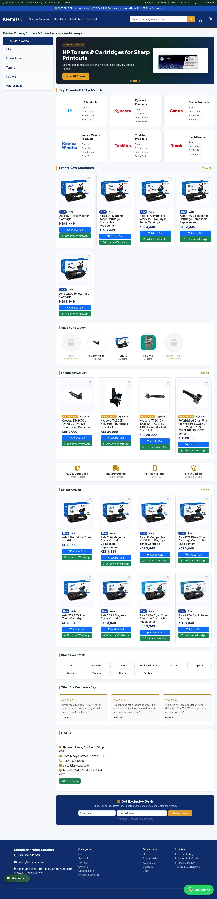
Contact (162, 2)
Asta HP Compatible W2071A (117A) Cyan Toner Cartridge (153, 219)
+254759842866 (204, 2)
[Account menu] (201, 21)
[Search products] (162, 19)
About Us (148, 2)
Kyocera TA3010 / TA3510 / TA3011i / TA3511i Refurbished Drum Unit (153, 425)
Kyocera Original (89, 874)
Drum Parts (87, 111)
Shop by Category (38, 19)
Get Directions (70, 781)
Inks (81, 854)
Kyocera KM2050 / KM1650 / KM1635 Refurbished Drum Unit (76, 424)
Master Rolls (86, 870)
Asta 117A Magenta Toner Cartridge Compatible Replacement (111, 220)
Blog (146, 870)
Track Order (151, 858)
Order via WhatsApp (75, 235)
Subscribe (180, 813)
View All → (208, 168)
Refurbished (76, 19)
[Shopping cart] (211, 19)
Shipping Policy (185, 862)
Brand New (60, 19)
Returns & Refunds (187, 858)
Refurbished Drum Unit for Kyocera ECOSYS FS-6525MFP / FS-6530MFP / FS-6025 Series (192, 427)
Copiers (83, 866)
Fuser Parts (88, 119)
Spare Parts (92, 19)
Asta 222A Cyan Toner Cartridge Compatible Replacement (154, 618)
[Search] (191, 19)
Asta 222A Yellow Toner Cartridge (74, 295)
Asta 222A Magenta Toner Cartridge (113, 617)
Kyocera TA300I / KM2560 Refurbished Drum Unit (114, 424)
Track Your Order (180, 2)
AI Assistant (16, 878)
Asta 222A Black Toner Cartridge (193, 617)
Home (147, 854)
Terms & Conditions (187, 866)
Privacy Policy (184, 854)
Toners (85, 107)
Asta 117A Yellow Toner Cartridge (74, 217)
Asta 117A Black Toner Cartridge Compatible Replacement (194, 219)
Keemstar (12, 19)
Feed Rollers (88, 115)
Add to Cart (75, 229)
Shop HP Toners (76, 76)
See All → (206, 372)
